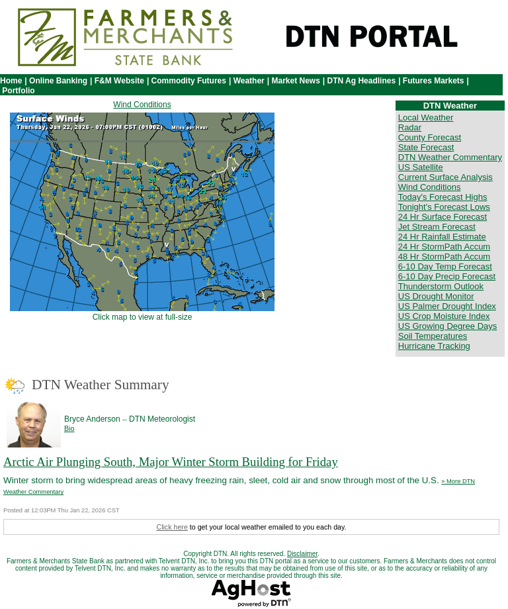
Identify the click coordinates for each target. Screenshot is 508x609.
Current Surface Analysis (445, 177)
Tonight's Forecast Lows (444, 207)
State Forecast (426, 147)
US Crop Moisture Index (444, 316)
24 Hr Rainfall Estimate (442, 237)
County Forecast (429, 137)
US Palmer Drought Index (447, 306)
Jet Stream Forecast (437, 227)
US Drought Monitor (436, 296)
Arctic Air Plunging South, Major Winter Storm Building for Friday (170, 462)
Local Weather (426, 117)
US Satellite (420, 167)
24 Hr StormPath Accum (444, 247)
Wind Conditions (142, 104)
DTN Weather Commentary (450, 157)
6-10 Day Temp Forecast (445, 266)
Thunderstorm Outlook (441, 286)
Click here (171, 527)
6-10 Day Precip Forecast (446, 276)
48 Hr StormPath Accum (444, 256)
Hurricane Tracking (434, 346)
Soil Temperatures (433, 336)
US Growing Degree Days (447, 326)
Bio (69, 428)
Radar (409, 127)
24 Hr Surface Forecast (442, 217)
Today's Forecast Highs (442, 197)
